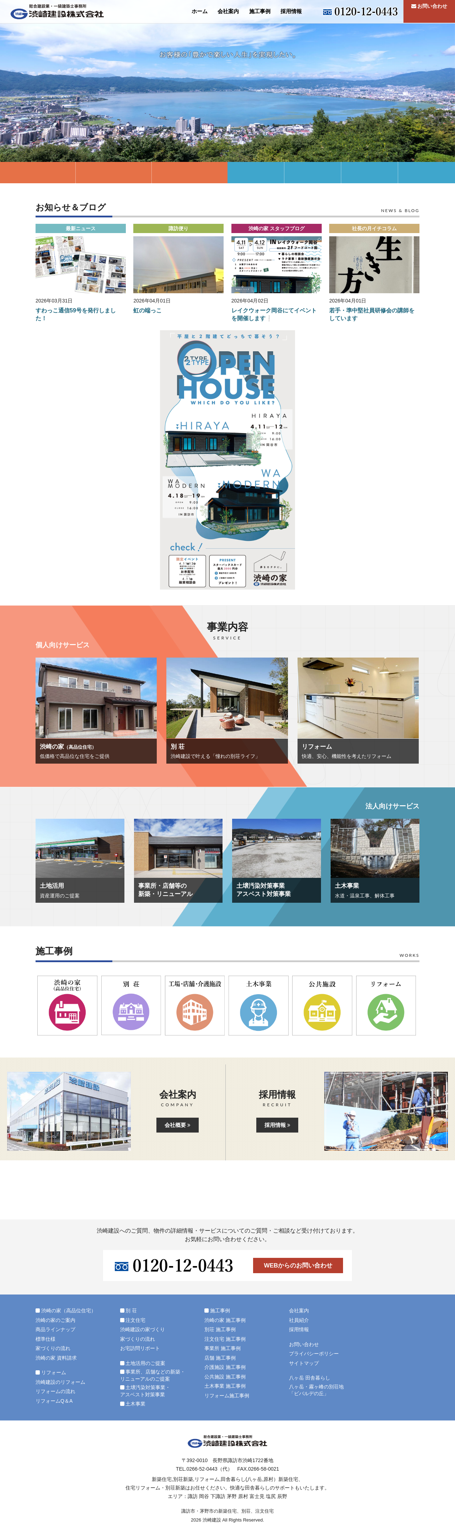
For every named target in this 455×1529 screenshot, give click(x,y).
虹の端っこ (147, 310)
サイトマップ (304, 1363)
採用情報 (291, 11)
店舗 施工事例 (220, 1358)
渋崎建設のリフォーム (60, 1382)
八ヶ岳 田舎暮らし (309, 1378)
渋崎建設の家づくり (142, 1329)
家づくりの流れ (53, 1348)
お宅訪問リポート (140, 1348)
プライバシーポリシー (314, 1353)
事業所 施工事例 (222, 1348)
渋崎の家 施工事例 (225, 1320)
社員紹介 (299, 1320)
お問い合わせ (429, 11)
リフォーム (190, 172)
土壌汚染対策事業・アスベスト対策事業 (369, 172)
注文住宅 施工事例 (225, 1339)
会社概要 (178, 1125)
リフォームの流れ (55, 1391)
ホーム (200, 11)
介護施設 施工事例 (225, 1367)
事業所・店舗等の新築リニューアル (312, 172)
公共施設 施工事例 (225, 1377)
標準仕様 (45, 1339)
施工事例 (260, 11)
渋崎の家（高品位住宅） (37, 172)
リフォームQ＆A (54, 1401)
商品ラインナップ (55, 1329)
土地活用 (256, 172)
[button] (80, 264)
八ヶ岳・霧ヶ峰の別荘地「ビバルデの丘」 (316, 1390)
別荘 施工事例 (220, 1329)
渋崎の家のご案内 (55, 1320)
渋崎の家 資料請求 (56, 1358)
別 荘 (113, 172)
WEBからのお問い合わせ (298, 1265)
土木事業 (426, 172)
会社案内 (228, 11)
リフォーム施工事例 (226, 1395)
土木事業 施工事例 (225, 1386)
